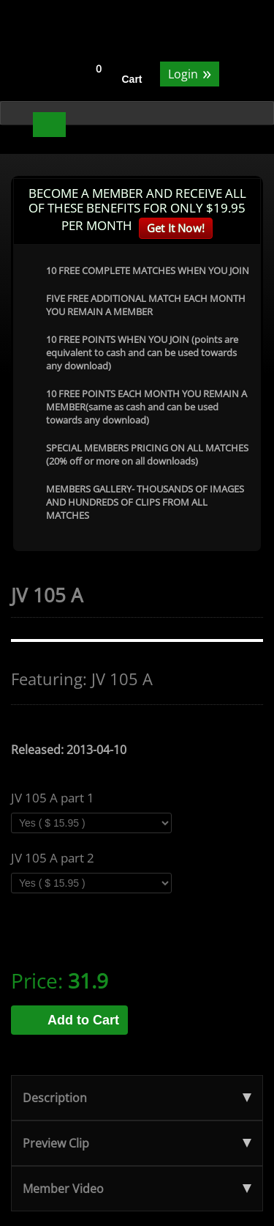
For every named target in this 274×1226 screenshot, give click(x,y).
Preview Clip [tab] (137, 1143)
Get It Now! (176, 228)
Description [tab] (137, 1098)
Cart (132, 79)
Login (189, 73)
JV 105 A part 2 (52, 858)
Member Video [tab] (137, 1189)
